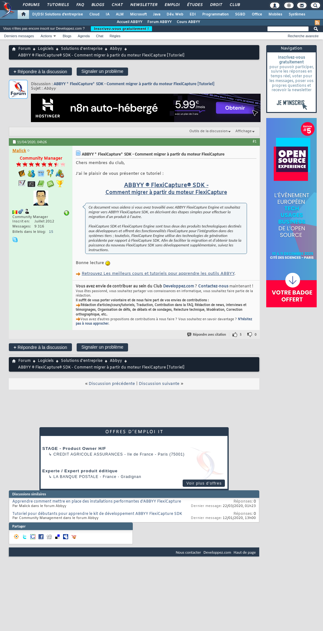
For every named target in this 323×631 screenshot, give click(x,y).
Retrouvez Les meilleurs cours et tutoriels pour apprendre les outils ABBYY (158, 273)
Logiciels (46, 48)
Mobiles (275, 14)
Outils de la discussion (208, 131)
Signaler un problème (102, 71)
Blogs (97, 5)
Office (257, 14)
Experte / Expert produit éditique (80, 471)
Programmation (215, 14)
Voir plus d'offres (204, 483)
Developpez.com (178, 286)
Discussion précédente (112, 383)
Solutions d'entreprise (82, 48)
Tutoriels (57, 5)
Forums (31, 5)
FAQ (79, 5)
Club (234, 5)
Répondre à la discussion (40, 71)
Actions (46, 36)
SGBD (240, 14)
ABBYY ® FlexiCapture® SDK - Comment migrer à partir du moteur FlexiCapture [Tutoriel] (134, 83)
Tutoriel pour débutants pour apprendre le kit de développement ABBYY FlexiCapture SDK (97, 513)
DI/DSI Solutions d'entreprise (57, 14)
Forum (24, 48)
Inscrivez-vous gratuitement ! (121, 29)
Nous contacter (188, 552)
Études (194, 5)
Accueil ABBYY (129, 22)
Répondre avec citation (207, 335)
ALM (120, 14)
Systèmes (297, 14)
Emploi (172, 5)
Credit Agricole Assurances (88, 454)
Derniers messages (19, 36)
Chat (117, 5)
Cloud (94, 14)
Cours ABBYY (188, 22)
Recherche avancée (303, 36)
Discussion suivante (159, 383)
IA (107, 14)
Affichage (243, 131)
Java (156, 14)
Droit (215, 5)
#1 (254, 141)
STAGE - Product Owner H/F (74, 448)
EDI (193, 14)
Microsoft (138, 14)
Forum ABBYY (159, 22)
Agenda (84, 36)
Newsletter (143, 5)
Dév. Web (175, 14)
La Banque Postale (75, 477)
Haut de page (245, 552)
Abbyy (116, 48)
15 (51, 232)
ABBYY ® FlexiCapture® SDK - (166, 185)
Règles (115, 36)
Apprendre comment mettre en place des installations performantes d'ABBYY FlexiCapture (96, 501)
